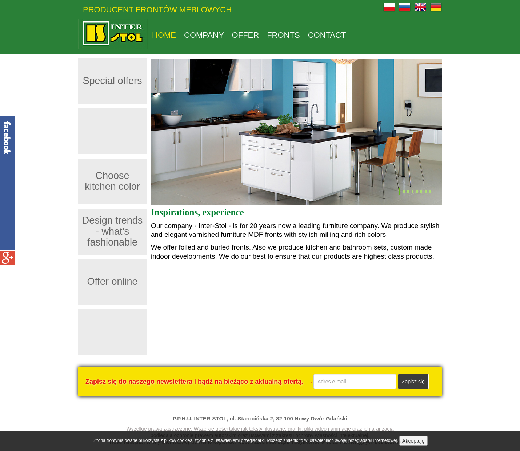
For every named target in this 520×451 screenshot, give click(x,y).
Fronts (283, 35)
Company (204, 35)
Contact (327, 35)
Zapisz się (413, 381)
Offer (245, 35)
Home (164, 35)
